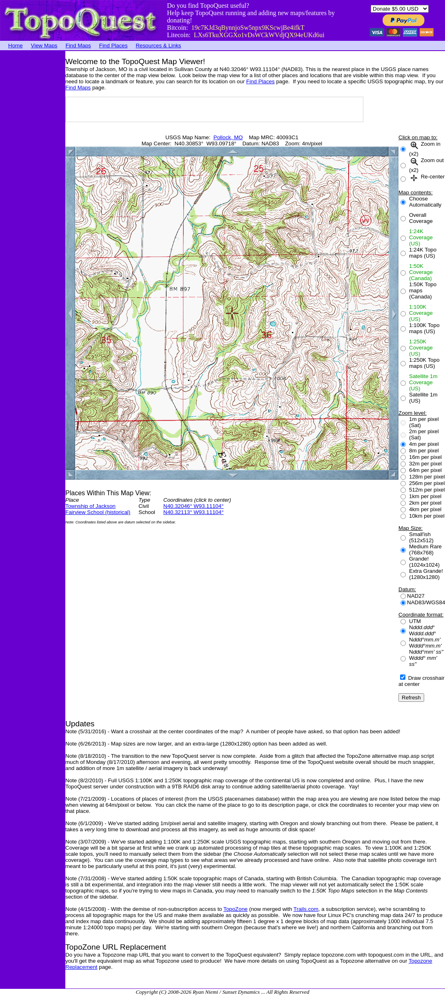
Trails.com (306, 909)
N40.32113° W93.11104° (193, 512)
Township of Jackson (90, 506)
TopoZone (235, 909)
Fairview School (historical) (97, 512)
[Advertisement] (32, 173)
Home (15, 45)
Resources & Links (158, 45)
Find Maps (78, 45)
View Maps (44, 45)
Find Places (113, 45)
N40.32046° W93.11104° (193, 506)
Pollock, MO (228, 137)
